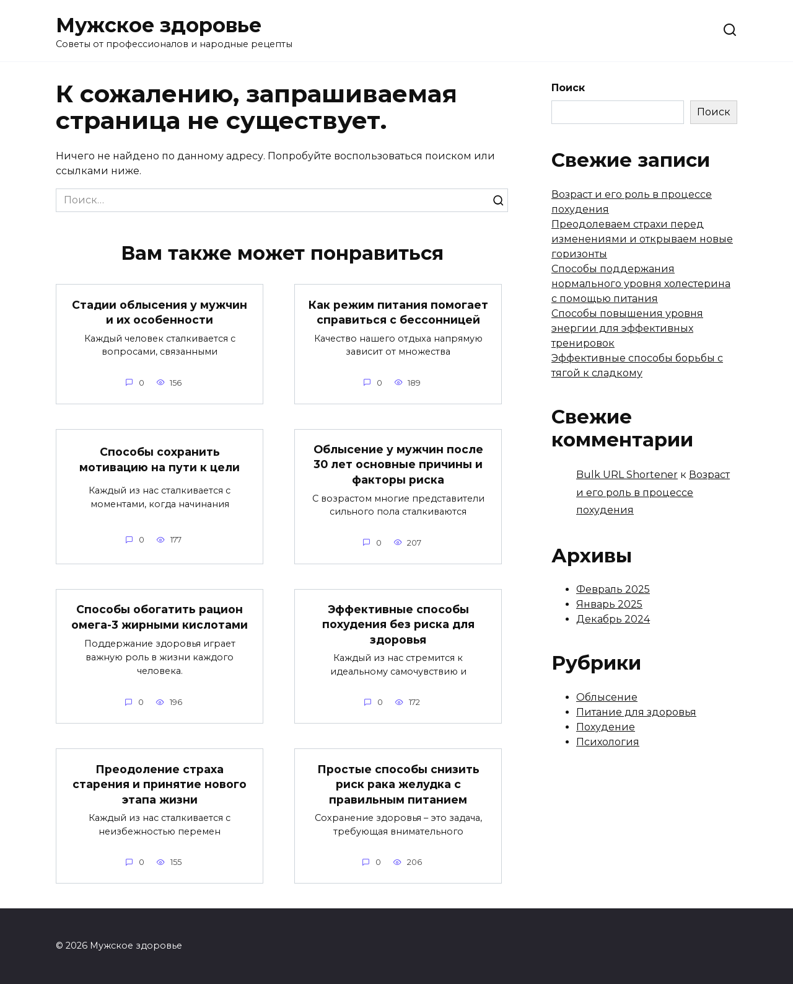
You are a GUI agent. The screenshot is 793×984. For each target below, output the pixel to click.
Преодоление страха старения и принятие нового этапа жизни (159, 783)
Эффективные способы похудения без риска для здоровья (398, 624)
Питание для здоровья (636, 712)
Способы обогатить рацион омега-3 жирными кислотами (159, 617)
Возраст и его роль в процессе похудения (653, 492)
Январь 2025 (609, 604)
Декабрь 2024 (613, 619)
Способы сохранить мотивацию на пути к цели (159, 459)
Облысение (606, 697)
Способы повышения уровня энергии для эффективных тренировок (627, 328)
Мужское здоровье (158, 25)
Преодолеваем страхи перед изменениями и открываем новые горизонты (642, 239)
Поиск (568, 88)
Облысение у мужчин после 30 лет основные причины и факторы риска (398, 464)
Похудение (605, 727)
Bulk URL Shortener (627, 475)
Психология (607, 742)
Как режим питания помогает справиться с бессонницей (398, 312)
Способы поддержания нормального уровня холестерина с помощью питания (640, 283)
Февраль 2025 (613, 589)
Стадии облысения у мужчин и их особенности (159, 312)
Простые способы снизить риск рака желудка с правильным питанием (398, 783)
